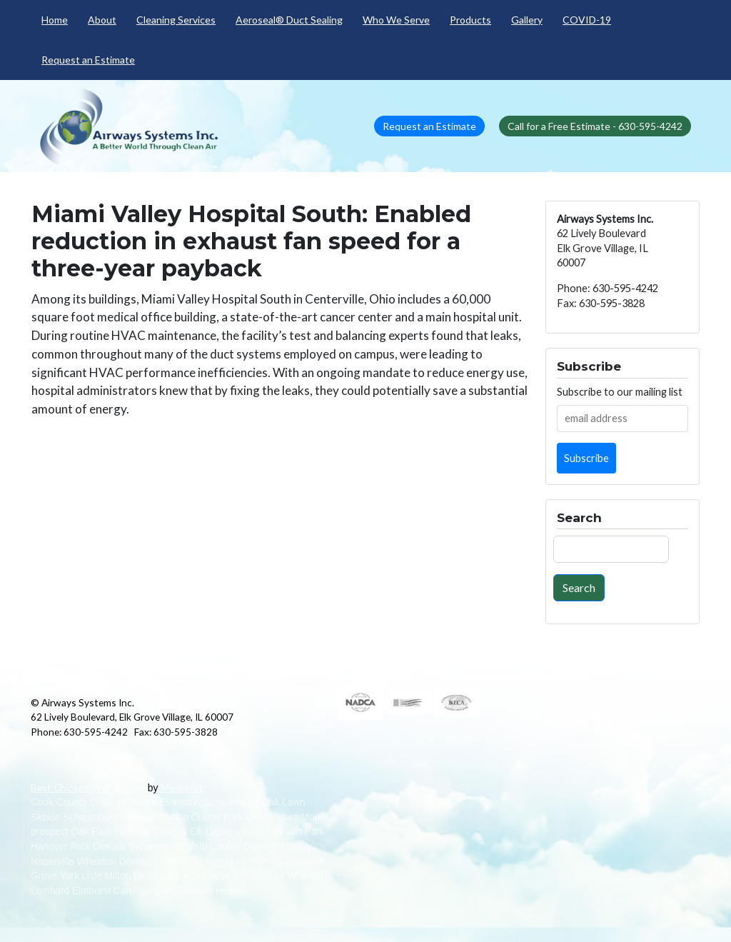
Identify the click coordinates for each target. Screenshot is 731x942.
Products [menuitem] (470, 20)
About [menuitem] (102, 20)
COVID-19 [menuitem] (587, 20)
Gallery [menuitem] (527, 20)
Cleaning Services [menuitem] (176, 20)
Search (579, 587)
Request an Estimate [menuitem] (88, 60)
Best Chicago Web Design (88, 787)
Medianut (182, 787)
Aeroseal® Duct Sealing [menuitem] (289, 20)
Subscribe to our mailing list (619, 392)
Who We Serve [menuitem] (396, 20)
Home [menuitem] (54, 20)
